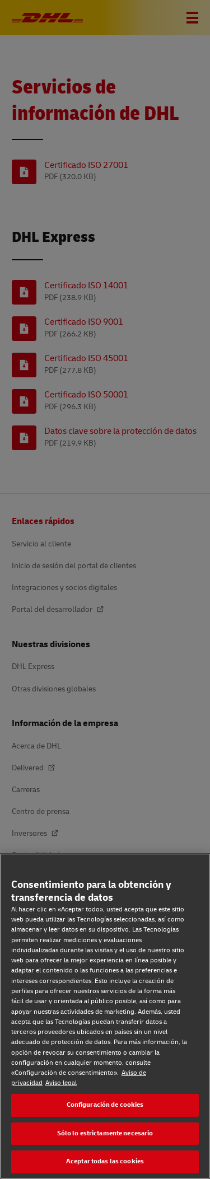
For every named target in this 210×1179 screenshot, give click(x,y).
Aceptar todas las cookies (105, 1161)
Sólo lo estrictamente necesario (105, 1133)
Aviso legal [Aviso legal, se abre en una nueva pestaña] (61, 1083)
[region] (105, 1016)
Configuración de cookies (105, 1105)
